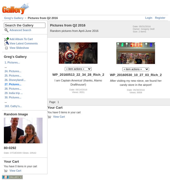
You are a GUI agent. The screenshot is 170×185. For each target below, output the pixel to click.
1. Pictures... (12, 62)
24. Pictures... (13, 71)
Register (160, 17)
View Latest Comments (24, 43)
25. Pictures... (13, 75)
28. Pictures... (13, 88)
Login (148, 17)
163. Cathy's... (13, 106)
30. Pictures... (13, 97)
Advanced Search (20, 30)
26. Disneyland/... (15, 80)
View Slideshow (19, 48)
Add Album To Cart (21, 39)
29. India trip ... (14, 93)
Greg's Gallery (13, 18)
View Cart (15, 170)
